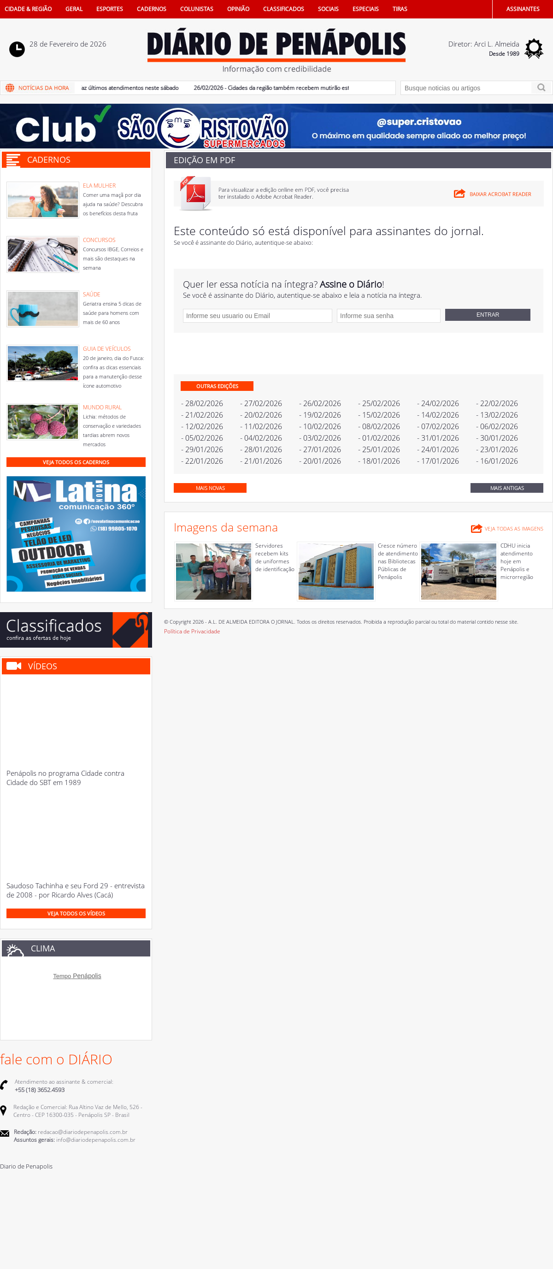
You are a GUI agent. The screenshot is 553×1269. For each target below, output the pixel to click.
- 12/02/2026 (202, 426)
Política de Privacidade (192, 631)
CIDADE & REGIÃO (28, 9)
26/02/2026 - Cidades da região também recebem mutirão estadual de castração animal (308, 88)
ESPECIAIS (366, 9)
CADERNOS (151, 9)
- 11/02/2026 (261, 426)
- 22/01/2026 (202, 461)
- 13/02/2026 (497, 415)
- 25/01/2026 (379, 449)
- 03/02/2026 (320, 438)
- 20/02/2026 (261, 415)
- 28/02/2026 (202, 403)
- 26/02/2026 (320, 403)
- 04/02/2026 (261, 438)
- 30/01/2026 (497, 438)
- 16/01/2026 (497, 461)
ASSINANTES (523, 9)
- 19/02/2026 (320, 415)
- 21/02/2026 (202, 415)
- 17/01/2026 (438, 461)
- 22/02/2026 (497, 403)
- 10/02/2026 (320, 426)
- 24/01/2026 (438, 449)
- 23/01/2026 (497, 449)
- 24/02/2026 (438, 403)
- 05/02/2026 (202, 438)
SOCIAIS (328, 9)
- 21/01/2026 (261, 461)
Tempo (62, 976)
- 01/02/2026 (379, 438)
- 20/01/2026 (320, 461)
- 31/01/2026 (438, 438)
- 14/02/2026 (438, 415)
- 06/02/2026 (497, 426)
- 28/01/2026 (261, 449)
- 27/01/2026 (320, 449)
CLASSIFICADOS (283, 9)
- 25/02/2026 (379, 403)
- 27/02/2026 (261, 403)
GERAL (73, 9)
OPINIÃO (238, 9)
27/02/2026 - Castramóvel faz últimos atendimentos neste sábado (99, 88)
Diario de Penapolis (26, 1166)
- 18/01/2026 (379, 461)
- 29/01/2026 (202, 449)
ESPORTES (109, 9)
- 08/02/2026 (379, 426)
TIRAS (400, 9)
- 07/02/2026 (438, 426)
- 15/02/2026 (379, 415)
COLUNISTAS (196, 9)
